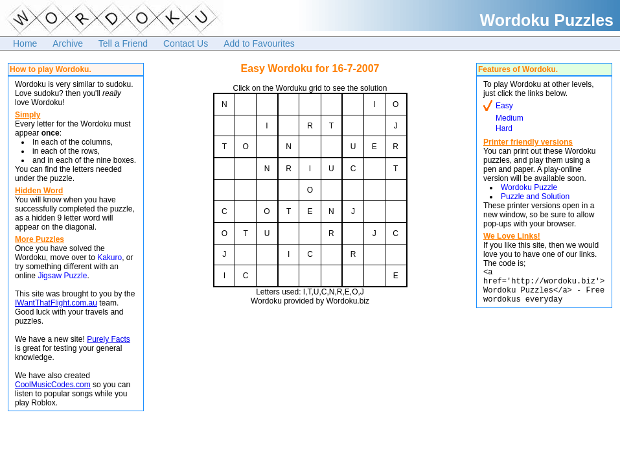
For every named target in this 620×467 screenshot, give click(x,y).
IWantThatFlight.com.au (56, 302)
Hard (504, 128)
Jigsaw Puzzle (62, 275)
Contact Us (185, 43)
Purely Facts (108, 339)
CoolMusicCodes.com (53, 384)
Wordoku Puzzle (529, 187)
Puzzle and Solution (535, 196)
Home (25, 43)
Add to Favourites (259, 43)
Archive (67, 43)
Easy (504, 105)
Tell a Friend (123, 43)
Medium (509, 118)
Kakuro (109, 257)
